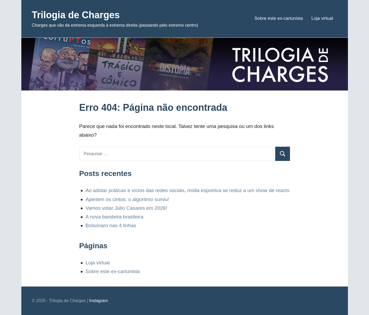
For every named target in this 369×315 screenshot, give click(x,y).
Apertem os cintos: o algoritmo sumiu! (127, 199)
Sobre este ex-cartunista (278, 18)
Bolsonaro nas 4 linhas (111, 225)
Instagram (98, 300)
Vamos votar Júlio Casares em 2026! (126, 208)
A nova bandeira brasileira (115, 216)
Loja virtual (322, 18)
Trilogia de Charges (76, 14)
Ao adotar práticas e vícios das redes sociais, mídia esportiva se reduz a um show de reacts (187, 190)
